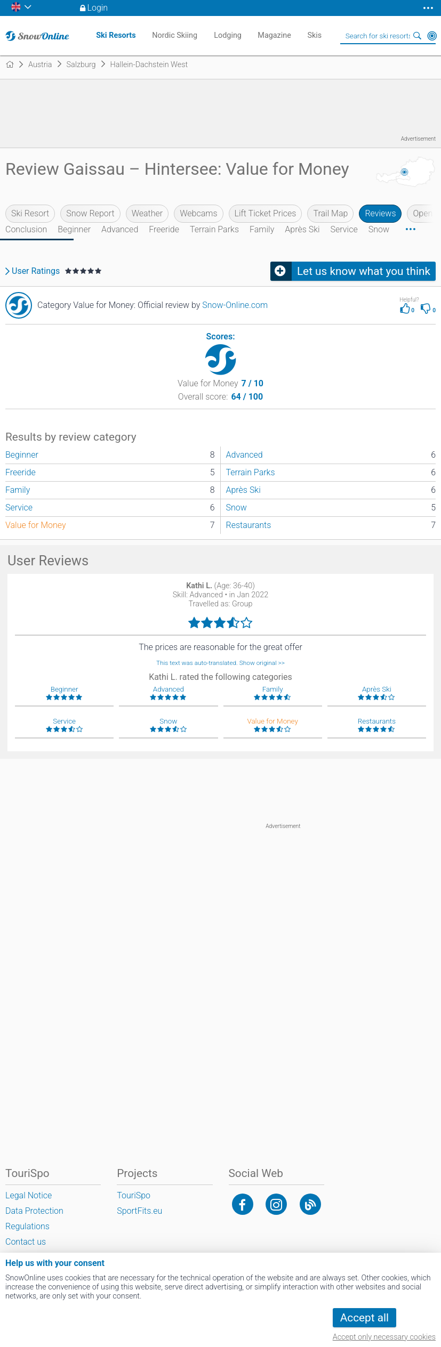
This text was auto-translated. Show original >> (220, 663)
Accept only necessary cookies (384, 1337)
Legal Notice (28, 1195)
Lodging (228, 35)
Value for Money (35, 525)
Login (97, 8)
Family (262, 229)
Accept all (364, 1317)
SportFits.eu (139, 1211)
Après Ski (302, 229)
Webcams (198, 213)
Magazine (274, 35)
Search (417, 36)
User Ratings (36, 271)
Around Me (432, 36)
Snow (378, 229)
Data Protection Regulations (34, 1218)
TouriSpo (133, 1195)
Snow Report (90, 213)
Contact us (25, 1242)
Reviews (380, 213)
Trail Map (330, 213)
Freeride (164, 229)
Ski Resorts (115, 35)
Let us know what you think (363, 271)
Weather (147, 213)
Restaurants (248, 525)
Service (344, 229)
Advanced (119, 229)
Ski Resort (30, 213)
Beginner (74, 229)
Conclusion (26, 229)
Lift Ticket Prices (265, 213)
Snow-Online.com (235, 305)
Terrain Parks (214, 229)
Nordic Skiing (174, 35)
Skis (314, 35)
